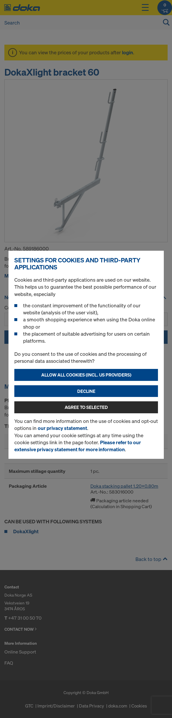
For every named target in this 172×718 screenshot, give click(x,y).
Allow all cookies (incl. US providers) (86, 375)
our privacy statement (62, 428)
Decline (86, 391)
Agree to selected (86, 407)
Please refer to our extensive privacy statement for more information (77, 446)
